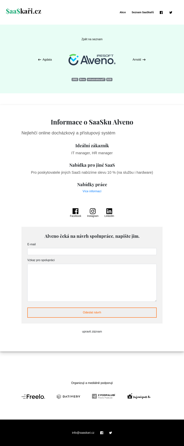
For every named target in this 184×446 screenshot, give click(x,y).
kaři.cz (23, 10)
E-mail (31, 244)
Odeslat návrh (92, 312)
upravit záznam (92, 331)
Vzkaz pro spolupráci (41, 260)
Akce (123, 12)
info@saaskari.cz (83, 432)
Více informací (92, 191)
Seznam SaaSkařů (143, 12)
